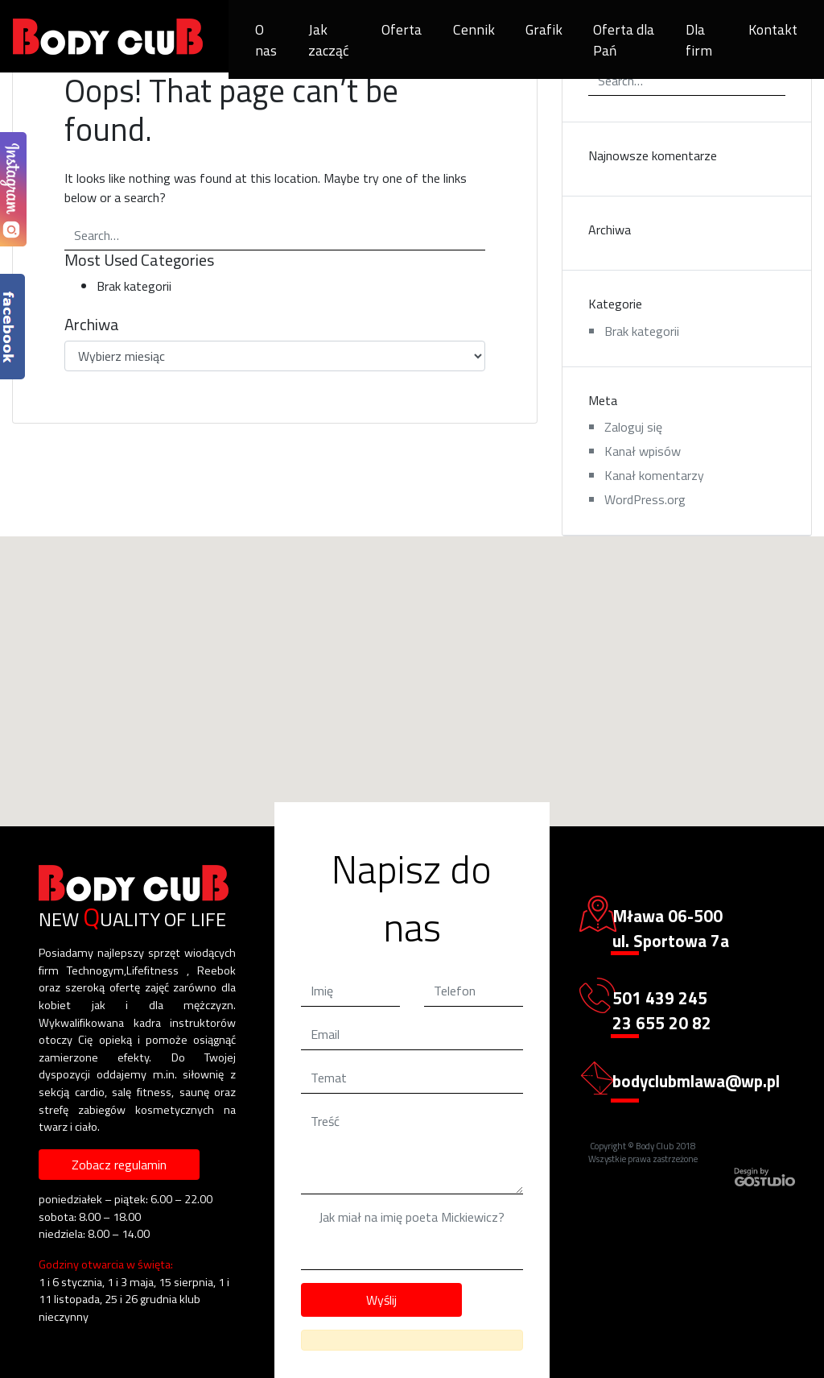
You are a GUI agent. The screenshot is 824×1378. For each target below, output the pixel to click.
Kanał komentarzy (654, 475)
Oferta (401, 29)
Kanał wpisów (642, 451)
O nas (266, 40)
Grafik (543, 29)
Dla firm (699, 40)
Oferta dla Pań (623, 40)
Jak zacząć (328, 40)
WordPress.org (645, 499)
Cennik (474, 29)
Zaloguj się (633, 427)
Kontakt (772, 29)
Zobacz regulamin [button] (119, 1164)
